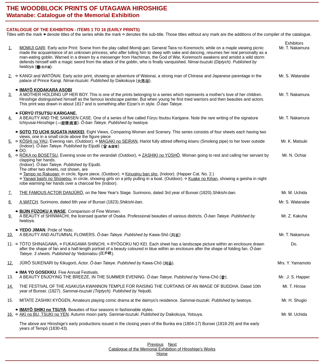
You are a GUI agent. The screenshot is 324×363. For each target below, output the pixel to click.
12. (10, 263)
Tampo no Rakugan (41, 174)
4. (10, 118)
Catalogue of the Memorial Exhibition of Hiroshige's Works (162, 349)
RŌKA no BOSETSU (38, 155)
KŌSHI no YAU (33, 141)
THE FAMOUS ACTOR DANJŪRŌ (51, 192)
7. (10, 192)
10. (10, 234)
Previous (155, 344)
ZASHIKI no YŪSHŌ (161, 155)
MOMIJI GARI (32, 48)
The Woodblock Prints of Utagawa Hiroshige (86, 8)
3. (10, 94)
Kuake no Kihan (203, 178)
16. (10, 314)
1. (10, 48)
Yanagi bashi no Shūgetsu (47, 178)
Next (172, 344)
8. (10, 202)
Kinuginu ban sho (141, 174)
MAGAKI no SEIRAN (118, 141)
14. (10, 286)
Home (162, 354)
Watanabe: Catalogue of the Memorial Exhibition (73, 15)
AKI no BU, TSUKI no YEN (44, 314)
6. (10, 155)
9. (10, 216)
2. (10, 76)
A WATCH (28, 202)
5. (10, 141)
